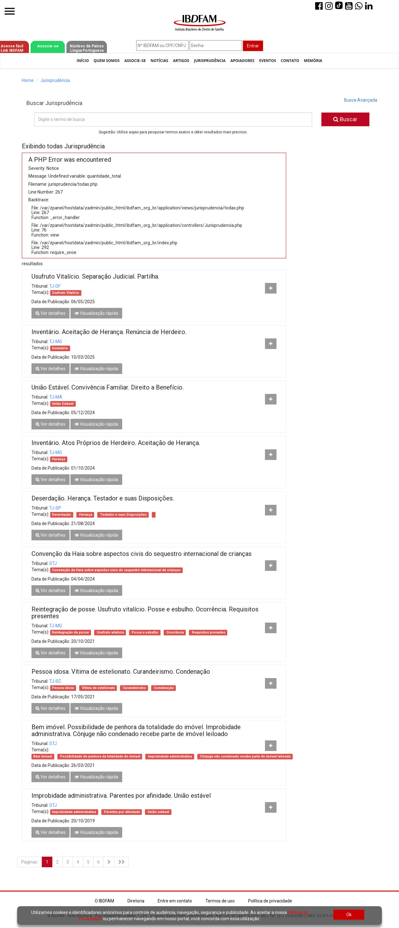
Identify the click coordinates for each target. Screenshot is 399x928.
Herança (58, 459)
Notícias (159, 60)
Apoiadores (242, 60)
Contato (290, 60)
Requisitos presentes (208, 632)
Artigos (181, 60)
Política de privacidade (270, 900)
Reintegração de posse (70, 632)
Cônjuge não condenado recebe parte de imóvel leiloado (245, 756)
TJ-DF (54, 286)
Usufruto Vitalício (65, 293)
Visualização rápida (96, 313)
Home (28, 80)
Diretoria (135, 900)
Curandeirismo (134, 688)
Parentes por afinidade (121, 812)
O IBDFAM (104, 900)
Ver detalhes (50, 313)
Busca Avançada (360, 100)
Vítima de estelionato (98, 688)
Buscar (345, 119)
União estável (158, 812)
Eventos (267, 60)
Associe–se (135, 60)
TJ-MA (55, 397)
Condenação (163, 688)
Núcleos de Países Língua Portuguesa (87, 48)
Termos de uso (220, 900)
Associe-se (48, 46)
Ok (349, 914)
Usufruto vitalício (110, 632)
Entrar (253, 45)
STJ (53, 563)
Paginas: (29, 861)
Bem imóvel (42, 756)
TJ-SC (55, 681)
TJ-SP (55, 507)
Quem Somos (106, 60)
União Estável (63, 404)
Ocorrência (175, 632)
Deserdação (61, 515)
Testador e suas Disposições (123, 515)
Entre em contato (175, 900)
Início (83, 60)
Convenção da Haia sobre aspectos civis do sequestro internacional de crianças (116, 570)
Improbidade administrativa (169, 756)
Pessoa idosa (63, 688)
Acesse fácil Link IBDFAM (12, 48)
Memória (313, 60)
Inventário (60, 348)
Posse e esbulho (144, 632)
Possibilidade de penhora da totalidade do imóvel (99, 756)
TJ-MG (55, 341)
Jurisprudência (209, 60)
